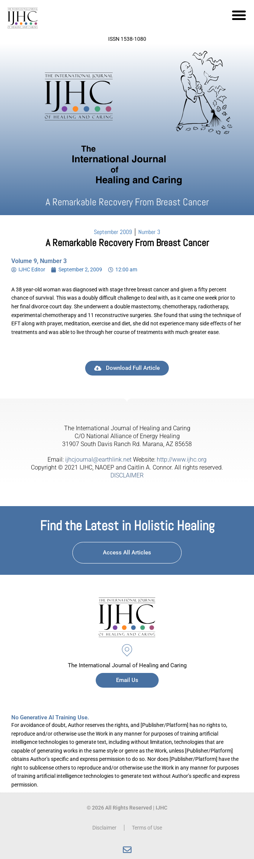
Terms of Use (147, 828)
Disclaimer (104, 828)
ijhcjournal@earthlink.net (98, 459)
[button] (239, 15)
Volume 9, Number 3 (39, 261)
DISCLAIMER (127, 475)
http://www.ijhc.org (182, 459)
